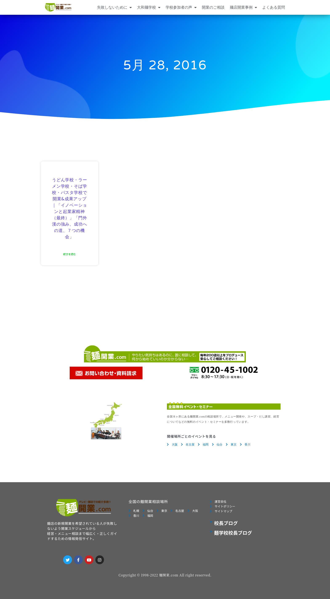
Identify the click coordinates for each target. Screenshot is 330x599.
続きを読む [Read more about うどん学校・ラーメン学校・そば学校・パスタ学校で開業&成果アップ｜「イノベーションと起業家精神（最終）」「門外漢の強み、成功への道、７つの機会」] (69, 254)
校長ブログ (226, 524)
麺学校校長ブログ (233, 533)
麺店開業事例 (243, 7)
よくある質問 (273, 7)
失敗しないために (114, 7)
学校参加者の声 (181, 7)
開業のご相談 (213, 7)
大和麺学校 (148, 7)
